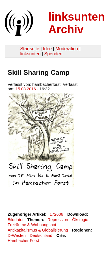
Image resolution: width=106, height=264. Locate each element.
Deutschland (41, 235)
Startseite (29, 48)
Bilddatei (15, 219)
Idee (47, 48)
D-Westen (17, 235)
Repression (57, 219)
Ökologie (80, 219)
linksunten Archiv (76, 23)
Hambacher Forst (23, 240)
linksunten (30, 53)
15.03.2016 (26, 89)
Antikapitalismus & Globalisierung (38, 230)
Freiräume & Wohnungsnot (32, 224)
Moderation (66, 48)
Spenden (53, 53)
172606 (56, 214)
